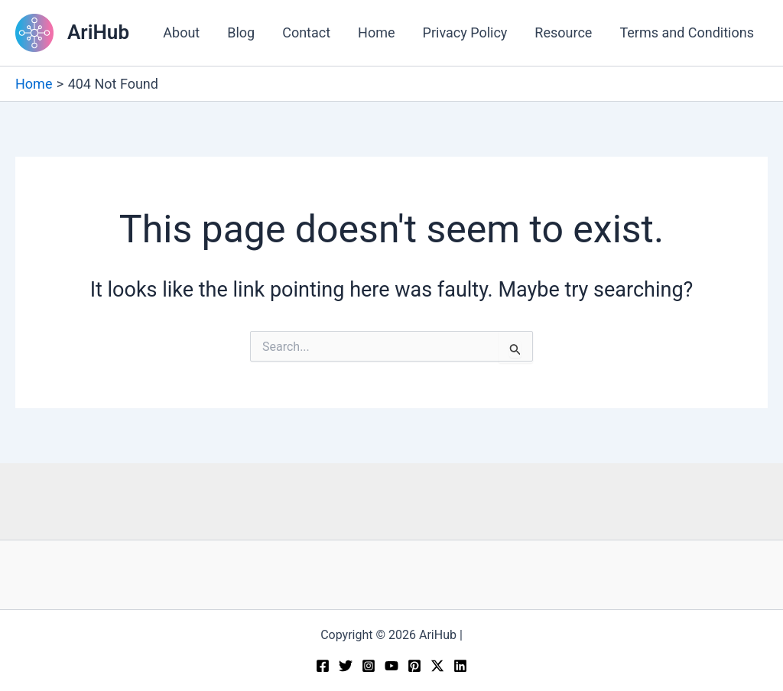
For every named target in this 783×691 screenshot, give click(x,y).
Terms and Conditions (686, 32)
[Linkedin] (460, 666)
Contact (306, 32)
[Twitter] (346, 666)
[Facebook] (323, 666)
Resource (563, 32)
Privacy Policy (465, 32)
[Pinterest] (414, 666)
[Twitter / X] (437, 666)
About (181, 32)
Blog (241, 32)
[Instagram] (368, 666)
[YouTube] (391, 666)
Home (376, 32)
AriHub (98, 32)
